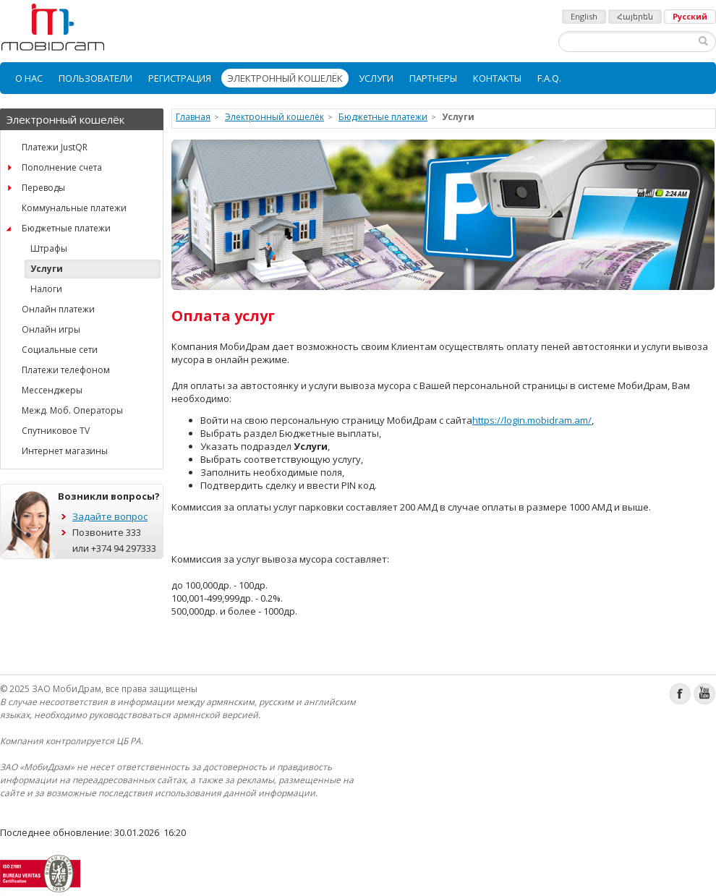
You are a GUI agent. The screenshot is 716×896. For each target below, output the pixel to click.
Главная (193, 117)
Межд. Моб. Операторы (72, 410)
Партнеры (433, 78)
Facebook (680, 694)
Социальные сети (60, 350)
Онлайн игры (51, 329)
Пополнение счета (62, 167)
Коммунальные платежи (74, 208)
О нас (29, 78)
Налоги (46, 289)
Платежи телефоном (66, 370)
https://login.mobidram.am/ (532, 420)
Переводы (43, 188)
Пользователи (95, 78)
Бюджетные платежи (66, 228)
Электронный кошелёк (285, 78)
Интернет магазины (65, 451)
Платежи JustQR (55, 147)
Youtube (705, 694)
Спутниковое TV (56, 430)
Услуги (376, 78)
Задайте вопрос (110, 516)
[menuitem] (28, 78)
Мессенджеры (52, 390)
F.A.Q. (549, 78)
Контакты (497, 78)
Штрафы (48, 248)
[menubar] (358, 78)
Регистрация (179, 78)
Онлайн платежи (58, 309)
